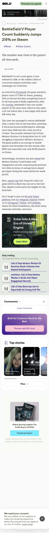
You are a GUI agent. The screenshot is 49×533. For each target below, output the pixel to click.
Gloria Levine (11, 24)
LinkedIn (36, 202)
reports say (13, 180)
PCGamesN (21, 92)
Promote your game (31, 3)
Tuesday (9, 104)
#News (7, 46)
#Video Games (23, 46)
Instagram (13, 202)
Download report (24, 433)
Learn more (27, 524)
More (24, 384)
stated (37, 158)
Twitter (23, 202)
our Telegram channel (26, 199)
